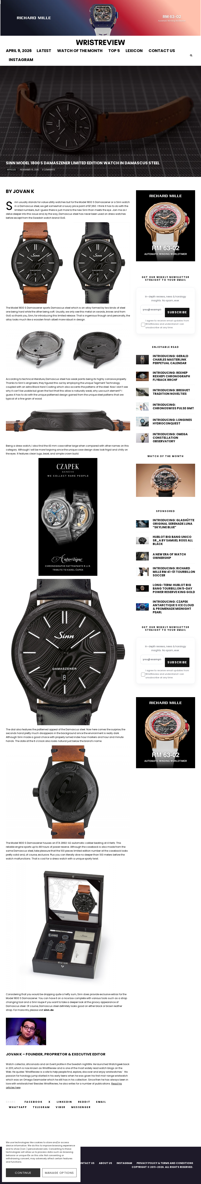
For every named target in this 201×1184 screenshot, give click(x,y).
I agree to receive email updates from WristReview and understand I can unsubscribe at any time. (165, 324)
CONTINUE (23, 1173)
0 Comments (48, 169)
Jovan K (23, 191)
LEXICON (134, 50)
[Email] (101, 1102)
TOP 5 (114, 50)
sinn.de (49, 1010)
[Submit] (84, 1102)
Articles (11, 169)
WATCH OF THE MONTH (79, 50)
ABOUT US (105, 1163)
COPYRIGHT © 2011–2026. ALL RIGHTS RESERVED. (162, 1167)
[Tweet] (49, 1102)
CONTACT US (162, 50)
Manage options (59, 1173)
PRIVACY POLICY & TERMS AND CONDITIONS (165, 1163)
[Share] (34, 1102)
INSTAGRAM (21, 59)
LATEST (44, 50)
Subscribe (177, 312)
